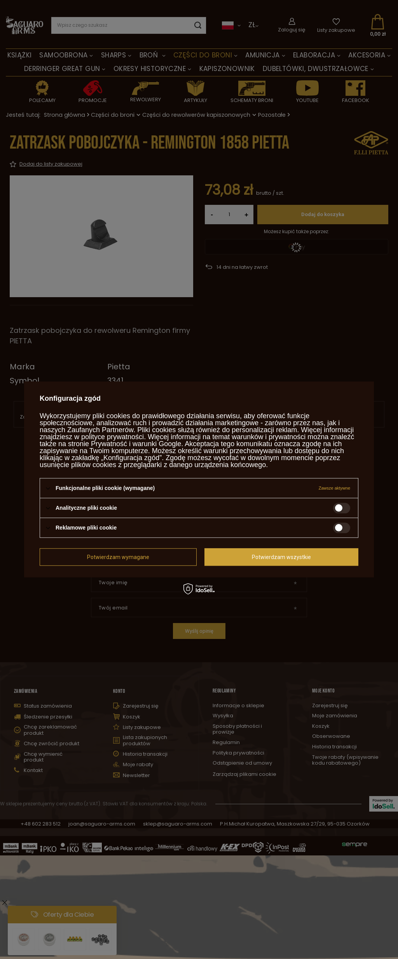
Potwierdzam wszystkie (281, 557)
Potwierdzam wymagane (118, 557)
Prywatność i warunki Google (136, 444)
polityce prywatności (112, 437)
